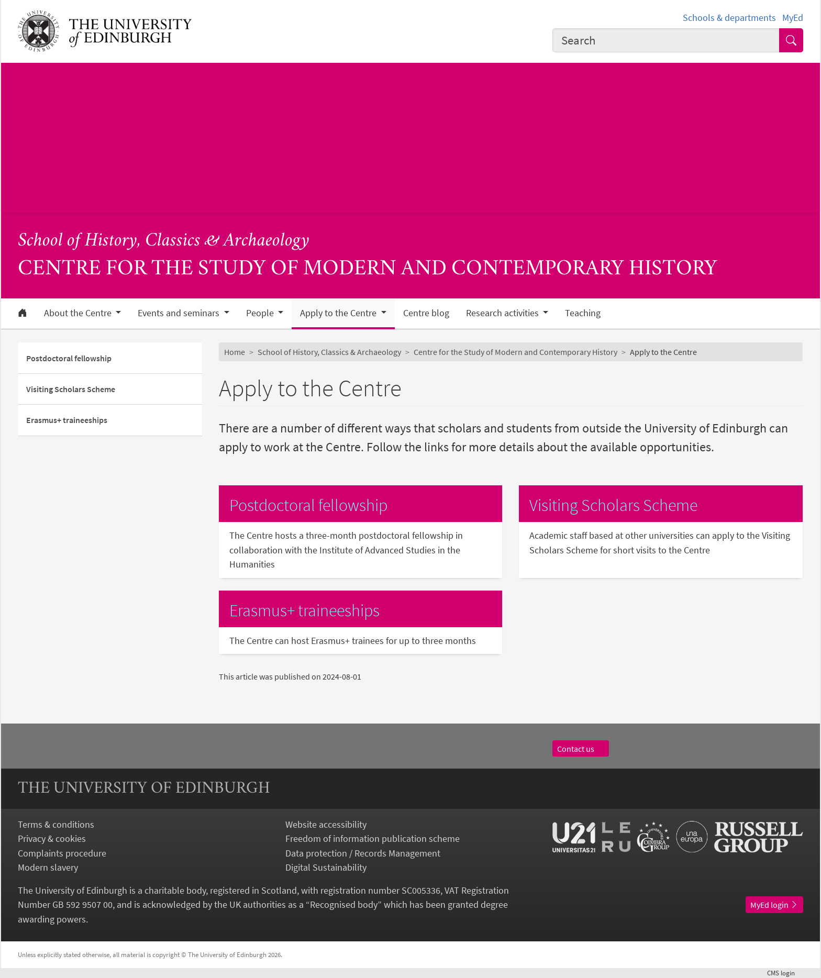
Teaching (583, 313)
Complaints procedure (62, 853)
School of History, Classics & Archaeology (163, 241)
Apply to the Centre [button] (339, 313)
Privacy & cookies (52, 838)
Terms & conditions (56, 824)
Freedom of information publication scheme (372, 838)
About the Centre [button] (79, 313)
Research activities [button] (503, 313)
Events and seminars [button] (179, 313)
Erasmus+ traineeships (66, 420)
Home (234, 352)
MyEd (792, 18)
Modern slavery (48, 867)
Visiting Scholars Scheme (70, 389)
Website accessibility (326, 824)
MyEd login (774, 904)
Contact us (580, 748)
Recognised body (344, 904)
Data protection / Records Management (362, 853)
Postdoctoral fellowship (69, 358)
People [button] (261, 313)
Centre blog (426, 313)
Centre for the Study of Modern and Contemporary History (515, 352)
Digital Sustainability (326, 867)
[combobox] (666, 40)
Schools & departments (729, 18)
